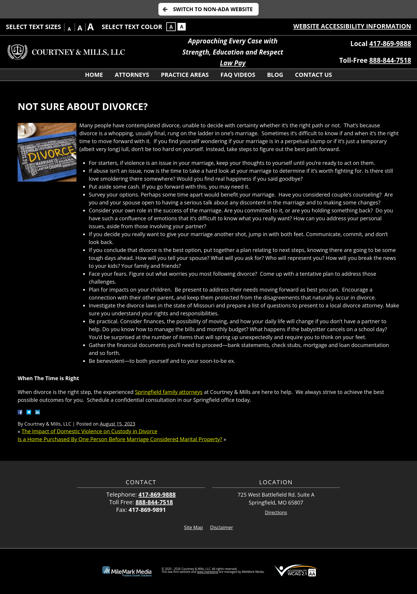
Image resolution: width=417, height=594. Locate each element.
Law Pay (233, 62)
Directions (276, 513)
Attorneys (132, 75)
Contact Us (313, 75)
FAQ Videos (237, 75)
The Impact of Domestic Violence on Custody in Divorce (90, 431)
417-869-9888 (390, 43)
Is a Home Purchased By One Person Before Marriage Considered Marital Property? (120, 439)
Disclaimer (221, 527)
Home (94, 75)
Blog (275, 75)
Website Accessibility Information (352, 26)
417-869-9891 (147, 510)
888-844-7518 (390, 60)
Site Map (193, 527)
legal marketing (207, 572)
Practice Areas (185, 75)
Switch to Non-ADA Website (213, 9)
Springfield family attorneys (168, 391)
